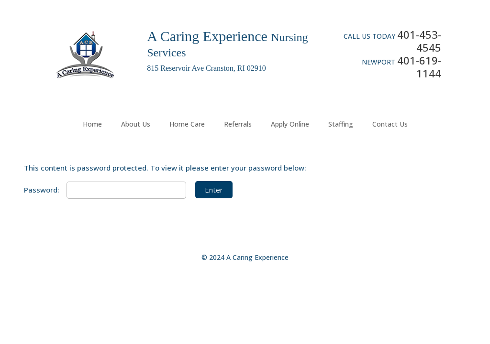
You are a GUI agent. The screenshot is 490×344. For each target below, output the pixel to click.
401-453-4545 (419, 40)
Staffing (340, 124)
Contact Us (390, 124)
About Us (135, 124)
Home (92, 124)
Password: (105, 189)
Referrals (238, 124)
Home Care (187, 124)
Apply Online (290, 124)
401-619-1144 (419, 66)
